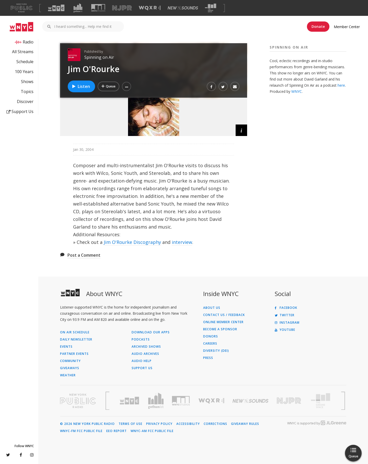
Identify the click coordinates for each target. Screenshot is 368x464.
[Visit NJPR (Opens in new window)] (122, 8)
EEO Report (116, 431)
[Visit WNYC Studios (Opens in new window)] (98, 8)
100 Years (24, 71)
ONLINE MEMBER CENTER (223, 322)
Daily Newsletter (76, 339)
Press (208, 357)
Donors (210, 336)
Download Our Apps (151, 332)
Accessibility (188, 423)
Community (70, 361)
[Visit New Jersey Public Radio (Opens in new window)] (289, 401)
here (341, 85)
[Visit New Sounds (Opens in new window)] (183, 8)
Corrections (215, 423)
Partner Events (74, 353)
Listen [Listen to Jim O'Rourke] (81, 86)
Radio (28, 42)
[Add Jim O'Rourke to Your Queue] (108, 86)
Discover (25, 101)
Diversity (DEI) (216, 350)
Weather (68, 375)
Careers (210, 343)
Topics (27, 91)
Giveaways (69, 368)
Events (66, 346)
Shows (27, 81)
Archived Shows (146, 346)
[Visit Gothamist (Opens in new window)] (78, 8)
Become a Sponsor (220, 329)
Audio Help (142, 361)
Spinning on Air (99, 57)
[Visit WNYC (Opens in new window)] (56, 8)
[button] (126, 86)
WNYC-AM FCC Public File (152, 431)
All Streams (22, 51)
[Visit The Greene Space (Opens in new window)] (210, 8)
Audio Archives (145, 353)
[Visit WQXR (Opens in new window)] (149, 8)
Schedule (24, 61)
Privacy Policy (159, 423)
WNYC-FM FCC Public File (81, 431)
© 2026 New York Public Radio (87, 423)
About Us (211, 307)
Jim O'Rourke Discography (132, 242)
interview (182, 242)
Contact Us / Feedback (224, 314)
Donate (318, 26)
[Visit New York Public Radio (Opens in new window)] (78, 401)
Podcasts (141, 339)
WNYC (296, 91)
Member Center (347, 26)
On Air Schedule (74, 332)
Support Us (19, 111)
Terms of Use (130, 423)
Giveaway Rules (245, 423)
